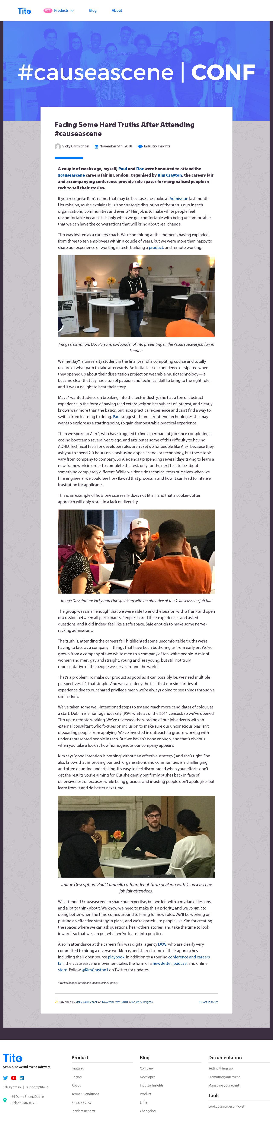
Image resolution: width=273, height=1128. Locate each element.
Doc (140, 169)
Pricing (77, 1077)
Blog (93, 11)
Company (147, 1068)
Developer (147, 1077)
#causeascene (71, 175)
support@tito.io (37, 1087)
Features (78, 1068)
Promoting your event (224, 1077)
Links (143, 1102)
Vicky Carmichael (75, 146)
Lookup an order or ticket (226, 1106)
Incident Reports (83, 1111)
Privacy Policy (81, 1102)
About (117, 11)
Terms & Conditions (85, 1094)
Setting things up (220, 1068)
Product (145, 1094)
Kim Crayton (170, 175)
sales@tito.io (12, 1087)
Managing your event (223, 1085)
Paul (122, 169)
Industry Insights (157, 146)
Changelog (148, 1111)
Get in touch (210, 1002)
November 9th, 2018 (115, 146)
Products (59, 11)
